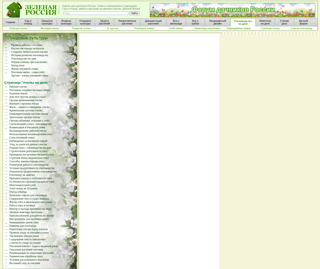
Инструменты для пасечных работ (29, 219)
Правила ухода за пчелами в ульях (29, 232)
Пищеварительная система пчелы (28, 113)
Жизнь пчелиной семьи (24, 68)
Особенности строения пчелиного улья (32, 181)
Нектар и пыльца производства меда (30, 208)
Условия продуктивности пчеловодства (32, 168)
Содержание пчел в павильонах (27, 239)
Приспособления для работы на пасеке (31, 215)
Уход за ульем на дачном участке (28, 144)
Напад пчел (17, 65)
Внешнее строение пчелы (24, 103)
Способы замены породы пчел (27, 161)
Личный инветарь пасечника (26, 212)
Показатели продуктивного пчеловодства (33, 171)
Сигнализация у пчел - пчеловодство (30, 124)
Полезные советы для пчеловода (28, 195)
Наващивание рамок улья (24, 222)
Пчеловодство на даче (23, 58)
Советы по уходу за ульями (25, 242)
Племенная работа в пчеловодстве (29, 164)
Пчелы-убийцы (18, 191)
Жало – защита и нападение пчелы (29, 107)
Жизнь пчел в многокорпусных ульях (30, 202)
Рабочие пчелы (18, 86)
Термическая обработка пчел (26, 256)
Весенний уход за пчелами (24, 263)
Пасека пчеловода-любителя (27, 48)
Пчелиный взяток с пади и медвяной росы (33, 246)
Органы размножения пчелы (25, 100)
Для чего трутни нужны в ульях (27, 96)
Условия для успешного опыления (29, 259)
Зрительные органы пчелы (24, 117)
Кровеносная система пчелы (25, 110)
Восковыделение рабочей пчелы (28, 130)
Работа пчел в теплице (22, 205)
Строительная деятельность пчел (28, 151)
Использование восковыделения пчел (30, 134)
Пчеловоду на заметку (22, 174)
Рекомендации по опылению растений (31, 253)
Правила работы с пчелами (26, 45)
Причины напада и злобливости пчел (30, 178)
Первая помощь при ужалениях (29, 62)
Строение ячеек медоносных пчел (29, 157)
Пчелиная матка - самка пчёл (28, 72)
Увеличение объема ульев (24, 236)
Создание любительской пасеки (29, 51)
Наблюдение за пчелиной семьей (28, 141)
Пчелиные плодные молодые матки (29, 90)
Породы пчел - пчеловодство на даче (30, 147)
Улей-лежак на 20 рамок (23, 188)
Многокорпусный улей (22, 185)
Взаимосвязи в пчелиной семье (27, 127)
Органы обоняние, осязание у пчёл (29, 120)
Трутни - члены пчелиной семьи (29, 75)
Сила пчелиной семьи (22, 137)
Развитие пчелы (18, 93)
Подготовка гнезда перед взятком (28, 229)
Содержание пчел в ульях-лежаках (29, 198)
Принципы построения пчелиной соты (31, 154)
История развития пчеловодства (29, 55)
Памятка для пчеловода (22, 225)
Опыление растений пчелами (26, 249)
